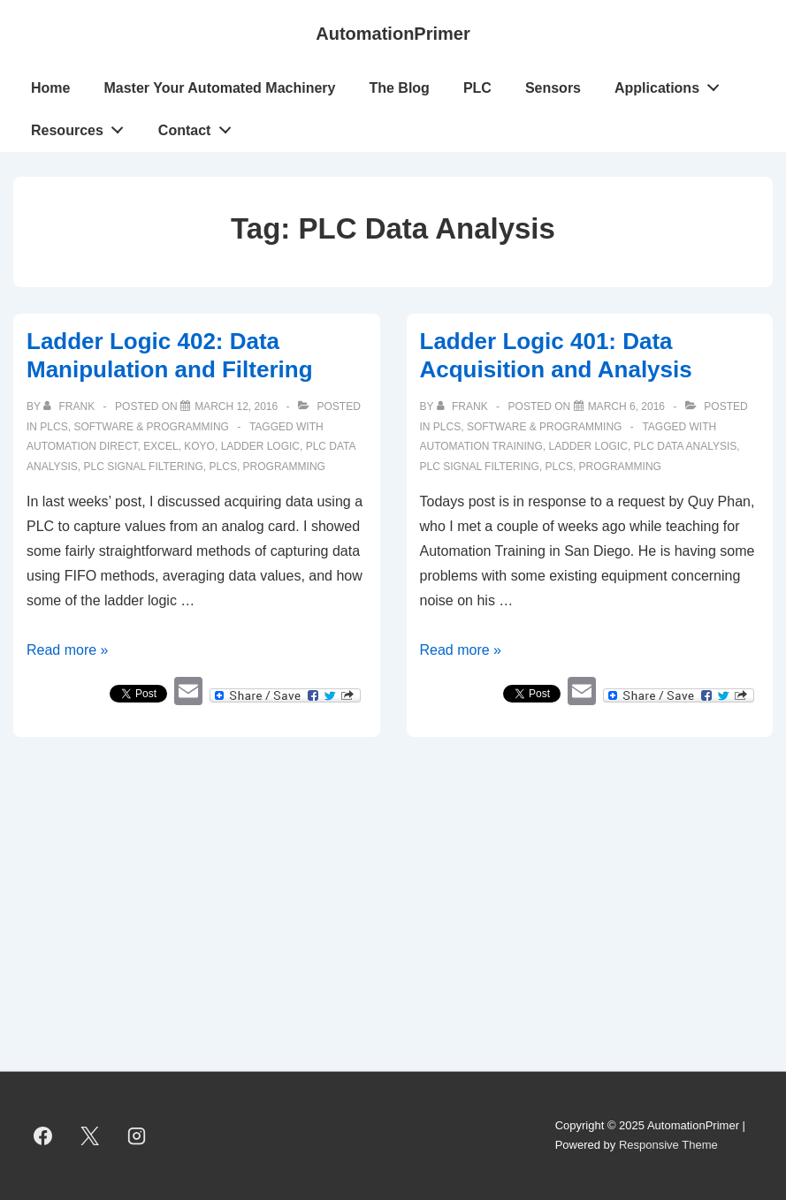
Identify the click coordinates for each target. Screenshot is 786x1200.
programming (284, 466)
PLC (477, 87)
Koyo (199, 446)
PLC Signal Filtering (142, 466)
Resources (82, 126)
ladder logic (260, 446)
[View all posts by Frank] (70, 406)
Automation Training (481, 446)
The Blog (399, 87)
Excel (160, 446)
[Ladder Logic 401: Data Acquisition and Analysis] (626, 406)
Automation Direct (82, 446)
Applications (671, 83)
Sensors (553, 87)
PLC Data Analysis (685, 446)
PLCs (53, 427)
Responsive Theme (668, 1144)
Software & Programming (151, 427)
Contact (199, 126)
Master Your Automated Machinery (219, 87)
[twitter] (90, 1135)
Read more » (68, 649)
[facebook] (43, 1135)
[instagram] (137, 1135)
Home (50, 87)
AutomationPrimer (392, 33)
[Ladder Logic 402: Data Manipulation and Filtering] (236, 406)
